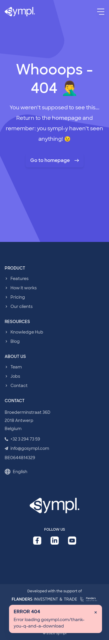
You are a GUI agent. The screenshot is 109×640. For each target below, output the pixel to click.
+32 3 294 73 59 (22, 439)
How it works (23, 287)
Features (19, 278)
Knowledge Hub (26, 332)
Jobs (15, 376)
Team (16, 367)
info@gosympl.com (27, 448)
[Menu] (100, 11)
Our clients (21, 306)
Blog (15, 341)
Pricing (17, 297)
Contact (19, 385)
